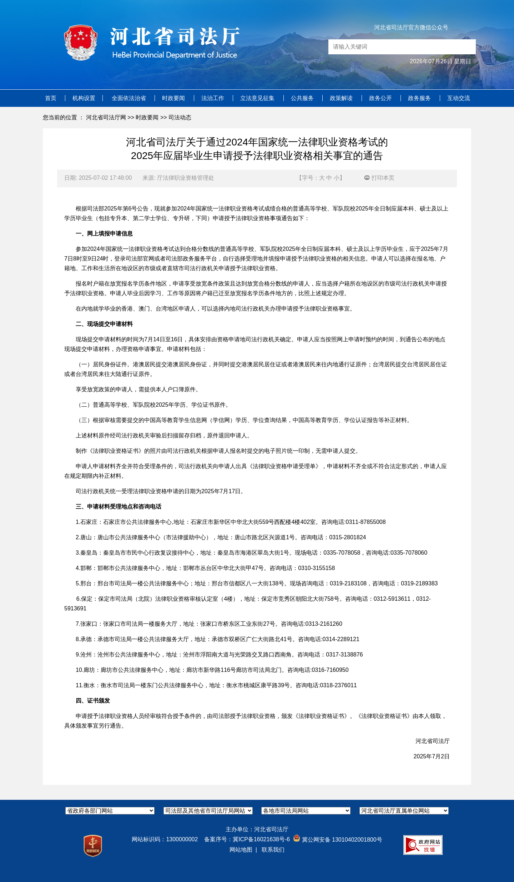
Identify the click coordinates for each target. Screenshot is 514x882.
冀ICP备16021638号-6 (261, 839)
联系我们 (273, 850)
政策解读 (342, 98)
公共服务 (303, 98)
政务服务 (420, 98)
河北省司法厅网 (106, 117)
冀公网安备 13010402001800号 (337, 840)
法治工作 (213, 98)
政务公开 (381, 98)
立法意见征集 (258, 98)
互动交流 (458, 98)
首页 (51, 98)
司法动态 (179, 117)
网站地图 (241, 850)
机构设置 (83, 98)
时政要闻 (174, 98)
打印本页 (379, 178)
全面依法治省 (129, 98)
